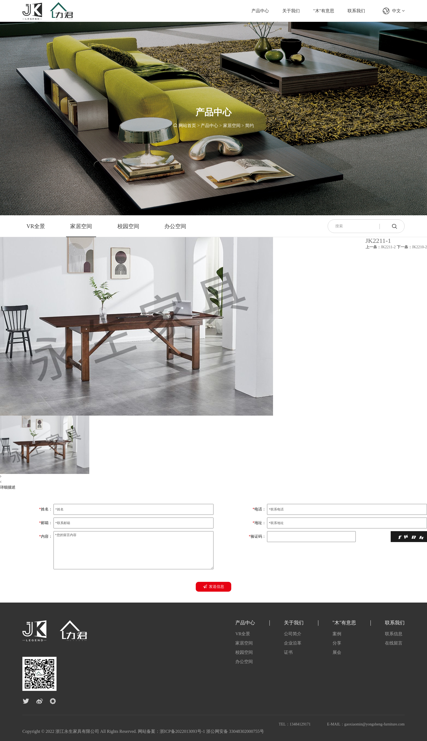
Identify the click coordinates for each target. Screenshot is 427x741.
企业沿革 (292, 643)
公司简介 (292, 633)
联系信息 (393, 633)
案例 (337, 633)
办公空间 (175, 226)
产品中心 (260, 10)
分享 (337, 643)
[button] (136, 476)
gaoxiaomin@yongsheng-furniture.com (374, 724)
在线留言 (393, 643)
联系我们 (356, 10)
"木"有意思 (323, 10)
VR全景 (35, 226)
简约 (249, 125)
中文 (398, 10)
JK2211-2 (381, 247)
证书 (288, 652)
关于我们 (291, 10)
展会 (337, 652)
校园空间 (128, 226)
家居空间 (232, 125)
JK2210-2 (412, 247)
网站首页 (187, 125)
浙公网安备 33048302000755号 (235, 731)
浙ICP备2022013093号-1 (182, 731)
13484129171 (300, 724)
